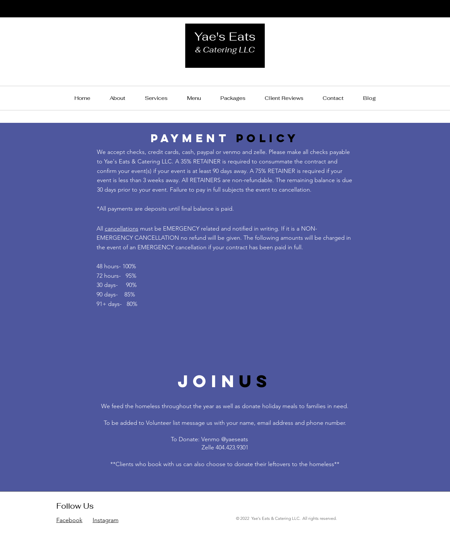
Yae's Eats (225, 36)
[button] (233, 98)
